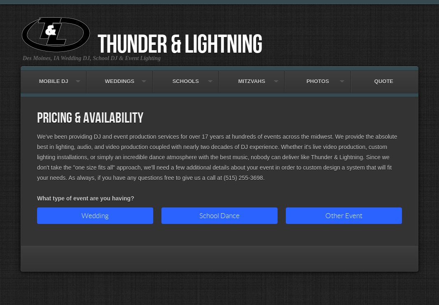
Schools (186, 77)
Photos (317, 77)
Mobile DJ (53, 77)
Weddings (119, 77)
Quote (384, 77)
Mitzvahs (252, 77)
